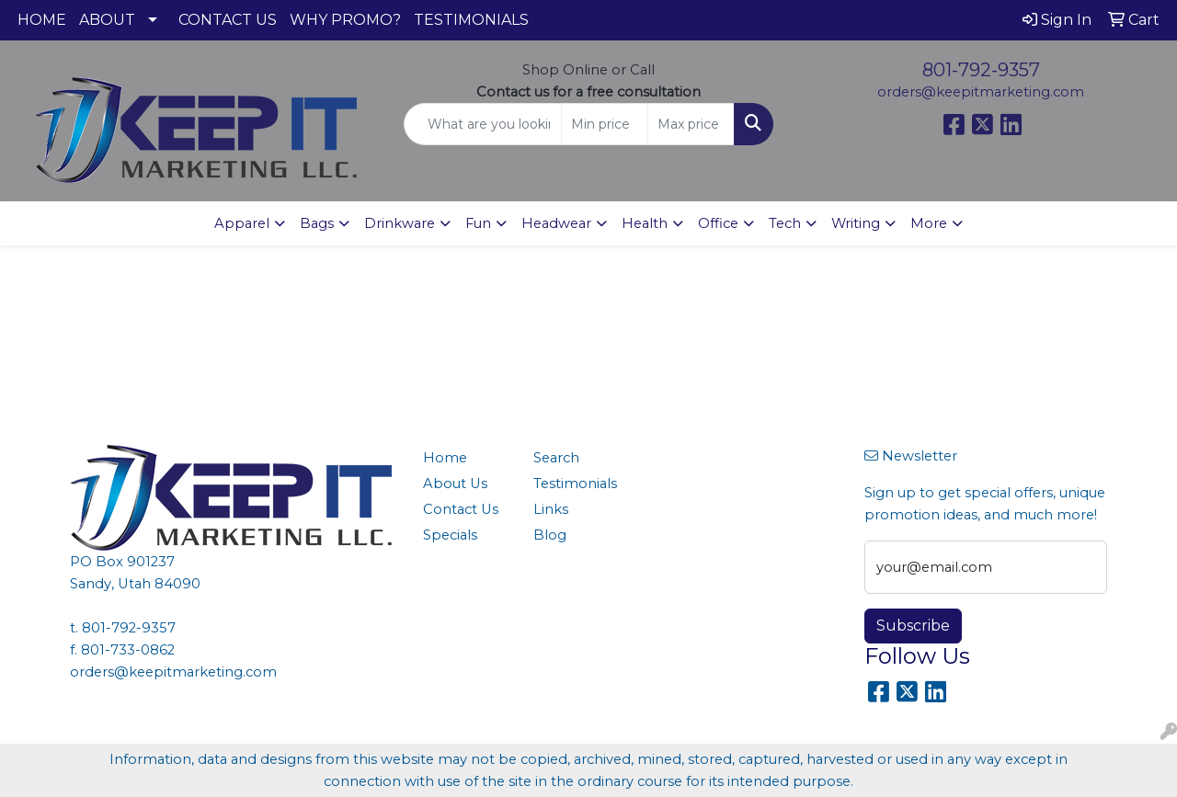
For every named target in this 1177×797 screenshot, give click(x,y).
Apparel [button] (241, 223)
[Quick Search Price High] (691, 124)
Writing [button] (855, 223)
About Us (455, 483)
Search (556, 458)
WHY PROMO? (345, 19)
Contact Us (460, 509)
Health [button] (645, 223)
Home (445, 458)
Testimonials (575, 483)
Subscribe (913, 625)
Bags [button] (317, 223)
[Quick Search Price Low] (604, 124)
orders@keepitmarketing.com (980, 92)
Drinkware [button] (399, 223)
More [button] (928, 223)
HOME (41, 19)
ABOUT (107, 19)
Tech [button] (785, 223)
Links (550, 509)
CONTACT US (227, 19)
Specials (450, 535)
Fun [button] (478, 223)
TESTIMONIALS (471, 19)
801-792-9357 (981, 70)
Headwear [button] (556, 223)
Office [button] (718, 223)
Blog (549, 535)
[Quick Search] (483, 124)
